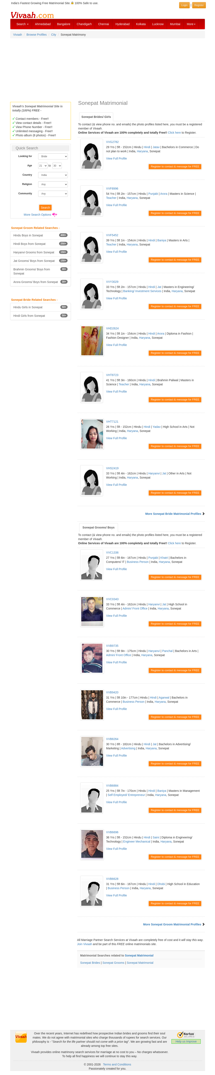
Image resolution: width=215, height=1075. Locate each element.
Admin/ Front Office (135, 608)
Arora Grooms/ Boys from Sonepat (40, 282)
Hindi (147, 147)
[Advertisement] (107, 69)
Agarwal (164, 697)
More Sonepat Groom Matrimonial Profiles (172, 924)
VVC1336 (112, 552)
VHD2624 (112, 328)
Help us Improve (186, 1041)
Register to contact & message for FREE (175, 166)
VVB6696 (112, 832)
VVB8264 (112, 739)
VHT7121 (112, 421)
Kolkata (141, 24)
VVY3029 (112, 281)
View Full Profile (116, 158)
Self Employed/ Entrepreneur (126, 795)
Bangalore (63, 24)
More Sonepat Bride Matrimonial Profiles (173, 513)
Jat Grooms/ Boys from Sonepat (40, 260)
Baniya (161, 240)
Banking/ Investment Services (142, 291)
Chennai (103, 24)
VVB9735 (112, 645)
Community (25, 193)
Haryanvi (154, 473)
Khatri (164, 557)
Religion (27, 184)
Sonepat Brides (90, 962)
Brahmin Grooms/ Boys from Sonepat (40, 271)
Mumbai (175, 24)
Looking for (25, 156)
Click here (174, 132)
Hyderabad (122, 24)
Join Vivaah (85, 944)
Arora (163, 193)
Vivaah (17, 34)
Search (23, 24)
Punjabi (153, 193)
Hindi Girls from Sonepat (40, 315)
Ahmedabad (43, 24)
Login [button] (184, 5)
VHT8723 (112, 375)
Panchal (167, 651)
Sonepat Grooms (113, 962)
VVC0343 (112, 599)
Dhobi (161, 884)
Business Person (138, 561)
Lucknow (158, 24)
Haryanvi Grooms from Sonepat (40, 252)
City (53, 34)
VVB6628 (112, 878)
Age (29, 165)
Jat (159, 287)
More (191, 24)
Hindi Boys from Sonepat (40, 243)
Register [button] (199, 5)
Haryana (142, 151)
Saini (156, 837)
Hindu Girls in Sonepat (40, 307)
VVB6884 (112, 785)
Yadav (157, 426)
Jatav (156, 147)
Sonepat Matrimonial (139, 955)
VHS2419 (112, 468)
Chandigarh (84, 24)
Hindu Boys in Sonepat (40, 235)
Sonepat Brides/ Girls (96, 117)
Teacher (111, 198)
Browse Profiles (37, 34)
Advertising (128, 748)
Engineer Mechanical (136, 841)
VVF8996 (112, 188)
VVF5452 (112, 235)
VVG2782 (112, 142)
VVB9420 (112, 692)
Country (27, 174)
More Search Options (37, 214)
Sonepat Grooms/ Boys (99, 527)
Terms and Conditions (117, 1064)
